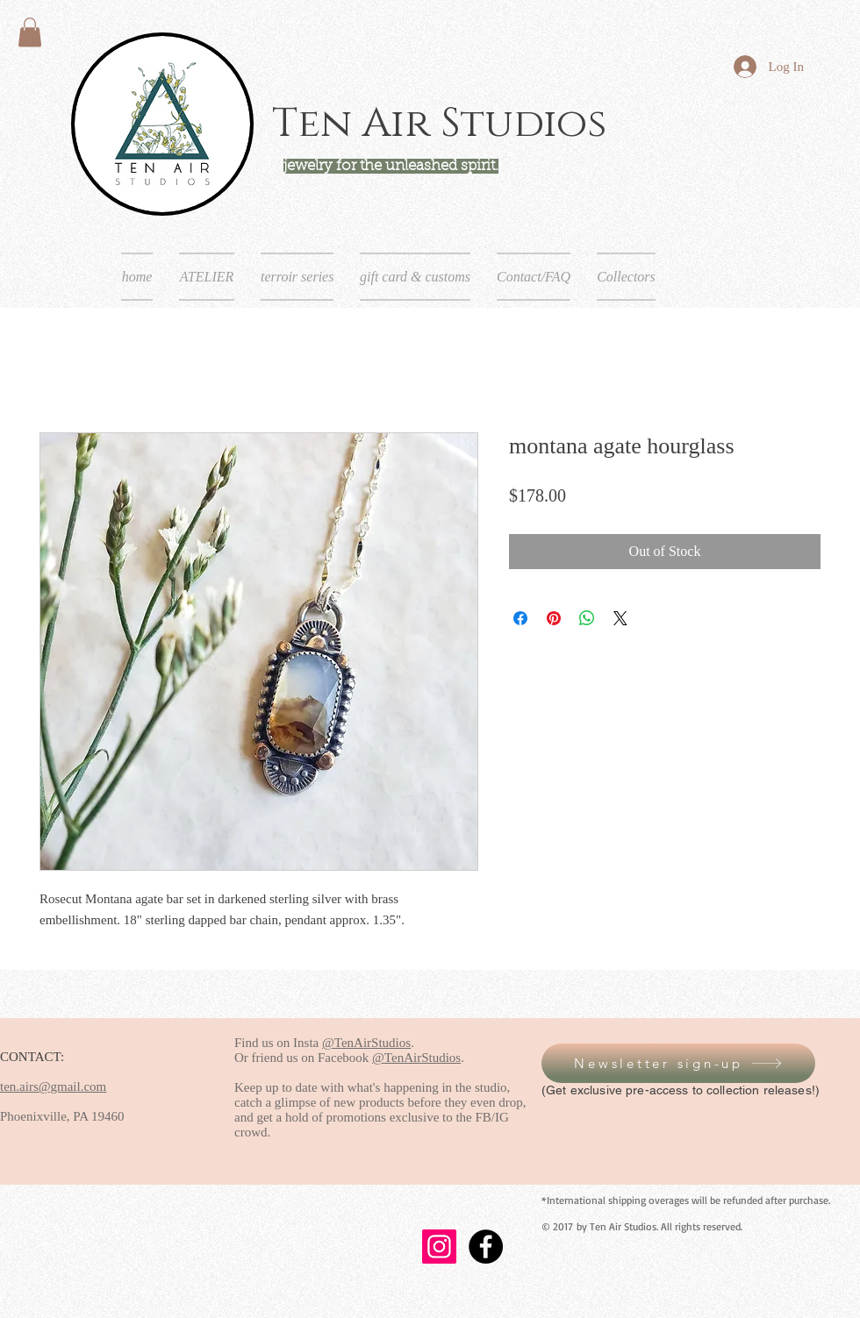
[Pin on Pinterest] (553, 618)
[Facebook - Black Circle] (486, 1246)
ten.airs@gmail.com (53, 1086)
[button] (30, 32)
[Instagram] (439, 1246)
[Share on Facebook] (520, 618)
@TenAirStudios (366, 1043)
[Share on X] (620, 618)
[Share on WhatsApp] (587, 618)
